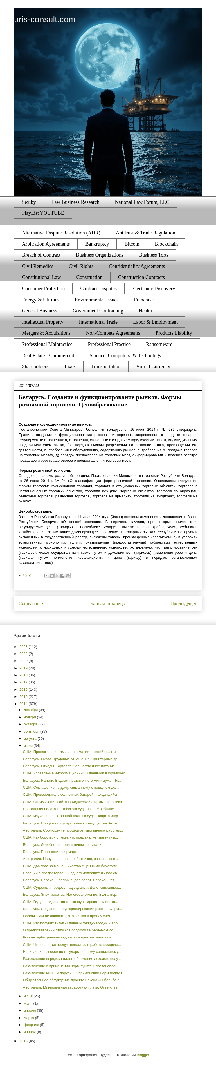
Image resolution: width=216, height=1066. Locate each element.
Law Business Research (75, 202)
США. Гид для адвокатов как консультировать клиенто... (70, 902)
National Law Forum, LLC (142, 202)
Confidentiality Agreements (137, 266)
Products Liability (174, 333)
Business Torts (153, 255)
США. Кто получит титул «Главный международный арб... (72, 923)
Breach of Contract (41, 255)
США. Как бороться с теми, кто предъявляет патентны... (70, 837)
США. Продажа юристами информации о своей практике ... (73, 752)
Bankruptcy (97, 244)
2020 (24, 661)
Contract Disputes (98, 288)
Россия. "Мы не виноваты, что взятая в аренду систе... (69, 916)
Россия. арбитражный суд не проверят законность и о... (70, 937)
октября (31, 724)
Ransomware (159, 344)
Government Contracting (98, 311)
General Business (39, 311)
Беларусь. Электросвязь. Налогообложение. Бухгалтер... (71, 894)
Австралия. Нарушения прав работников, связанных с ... (71, 859)
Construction (89, 277)
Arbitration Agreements (46, 244)
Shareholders (35, 366)
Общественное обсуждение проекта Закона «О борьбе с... (72, 980)
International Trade (98, 322)
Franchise (144, 300)
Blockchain (166, 244)
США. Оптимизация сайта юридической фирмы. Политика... (74, 802)
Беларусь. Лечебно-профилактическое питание (63, 844)
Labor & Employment (155, 322)
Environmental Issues (96, 300)
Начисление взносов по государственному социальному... (72, 951)
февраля (32, 1025)
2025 (24, 647)
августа (30, 738)
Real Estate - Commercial (48, 355)
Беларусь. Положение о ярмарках (51, 852)
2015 (24, 696)
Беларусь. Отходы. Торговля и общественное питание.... (71, 766)
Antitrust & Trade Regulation (145, 233)
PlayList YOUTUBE (43, 213)
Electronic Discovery (153, 288)
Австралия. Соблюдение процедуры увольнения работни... (73, 830)
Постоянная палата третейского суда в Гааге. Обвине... (70, 809)
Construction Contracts (141, 277)
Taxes (70, 366)
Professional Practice (109, 344)
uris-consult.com (44, 19)
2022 (24, 654)
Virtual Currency (153, 366)
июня (29, 996)
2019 (24, 668)
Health (145, 311)
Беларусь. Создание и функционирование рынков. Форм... (72, 909)
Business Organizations (99, 255)
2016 (24, 689)
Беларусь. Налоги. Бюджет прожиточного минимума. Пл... (72, 780)
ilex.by (29, 202)
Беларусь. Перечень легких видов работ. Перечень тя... (70, 880)
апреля (30, 1010)
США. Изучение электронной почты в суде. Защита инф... (72, 816)
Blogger (143, 1055)
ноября (30, 717)
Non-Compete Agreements (113, 333)
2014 (24, 703)
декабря (31, 710)
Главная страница (106, 603)
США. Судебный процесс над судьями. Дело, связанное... (72, 887)
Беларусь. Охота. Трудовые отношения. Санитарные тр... (71, 759)
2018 (24, 675)
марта (29, 1018)
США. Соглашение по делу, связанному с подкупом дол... (71, 787)
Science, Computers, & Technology (125, 355)
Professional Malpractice (47, 344)
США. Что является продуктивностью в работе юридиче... (72, 944)
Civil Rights (81, 266)
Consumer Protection (43, 288)
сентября (32, 731)
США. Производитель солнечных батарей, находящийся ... (72, 794)
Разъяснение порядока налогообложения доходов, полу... (72, 959)
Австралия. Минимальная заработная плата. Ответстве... (71, 987)
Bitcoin (131, 244)
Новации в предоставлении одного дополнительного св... (71, 873)
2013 (24, 1041)
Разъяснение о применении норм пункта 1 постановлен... (71, 966)
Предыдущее (184, 603)
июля (29, 745)
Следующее (31, 603)
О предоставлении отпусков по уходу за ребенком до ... (70, 930)
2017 (24, 682)
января (30, 1032)
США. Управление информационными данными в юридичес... (75, 773)
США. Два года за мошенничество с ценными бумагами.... (72, 866)
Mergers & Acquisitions (46, 333)
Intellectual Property (42, 322)
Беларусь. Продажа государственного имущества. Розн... (71, 823)
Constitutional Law (41, 277)
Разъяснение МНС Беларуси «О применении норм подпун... (74, 973)
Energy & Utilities (40, 300)
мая (28, 1003)
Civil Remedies (37, 266)
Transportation (106, 366)
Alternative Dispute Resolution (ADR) (61, 233)
